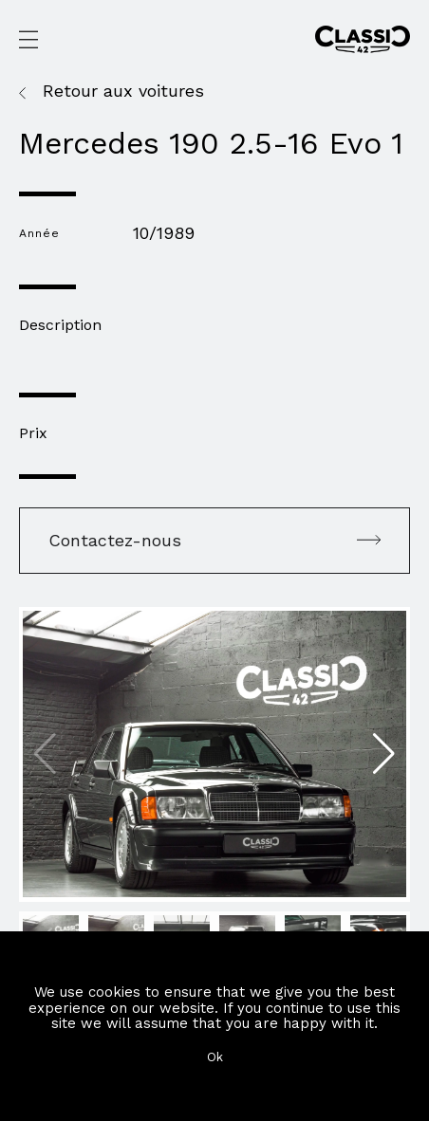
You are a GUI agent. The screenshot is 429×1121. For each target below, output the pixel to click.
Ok (215, 1057)
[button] (384, 754)
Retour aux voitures (123, 91)
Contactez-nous (214, 540)
